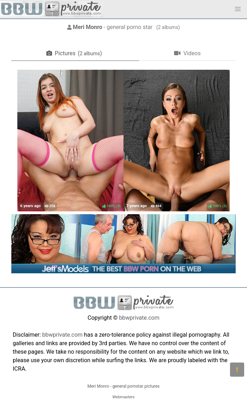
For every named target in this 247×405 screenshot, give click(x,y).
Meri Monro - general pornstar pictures (123, 386)
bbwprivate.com (139, 317)
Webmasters (124, 397)
